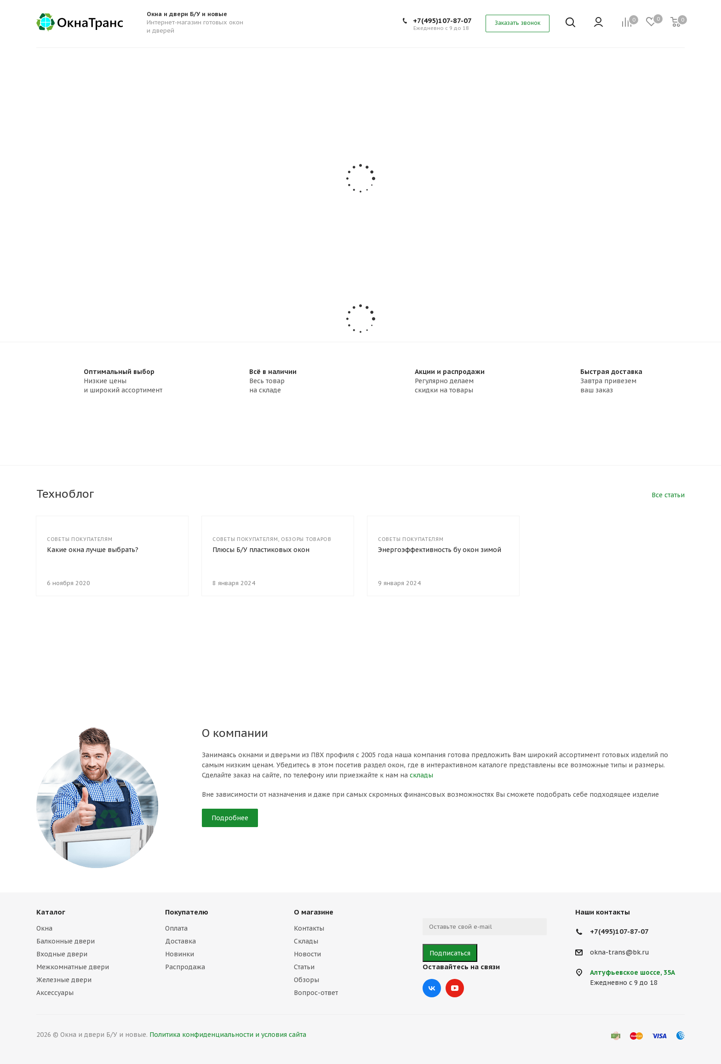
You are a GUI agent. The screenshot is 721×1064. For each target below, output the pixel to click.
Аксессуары (55, 993)
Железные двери (64, 980)
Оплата (176, 928)
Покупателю (186, 912)
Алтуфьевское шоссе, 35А (632, 972)
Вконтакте (432, 988)
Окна (44, 928)
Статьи (304, 967)
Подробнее (230, 818)
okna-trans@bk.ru (619, 952)
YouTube (455, 988)
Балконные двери (65, 941)
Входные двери (61, 954)
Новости (307, 954)
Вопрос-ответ (316, 993)
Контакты (309, 928)
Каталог (50, 912)
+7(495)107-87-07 (442, 20)
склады (421, 775)
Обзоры (306, 980)
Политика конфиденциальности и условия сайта (227, 1034)
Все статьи (668, 495)
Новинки (179, 954)
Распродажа (185, 967)
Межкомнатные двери (72, 967)
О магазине (313, 912)
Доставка (180, 941)
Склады (306, 941)
